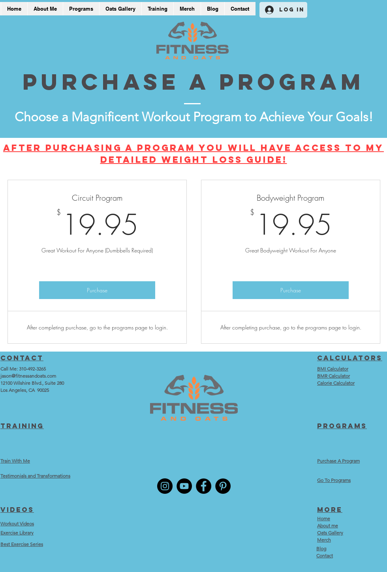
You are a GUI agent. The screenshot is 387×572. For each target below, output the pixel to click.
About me (327, 526)
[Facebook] (203, 486)
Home (323, 518)
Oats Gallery (330, 533)
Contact (324, 556)
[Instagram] (165, 486)
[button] (157, 8)
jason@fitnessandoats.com (28, 376)
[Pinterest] (223, 486)
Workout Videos (17, 524)
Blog (321, 548)
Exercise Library (17, 533)
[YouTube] (184, 486)
